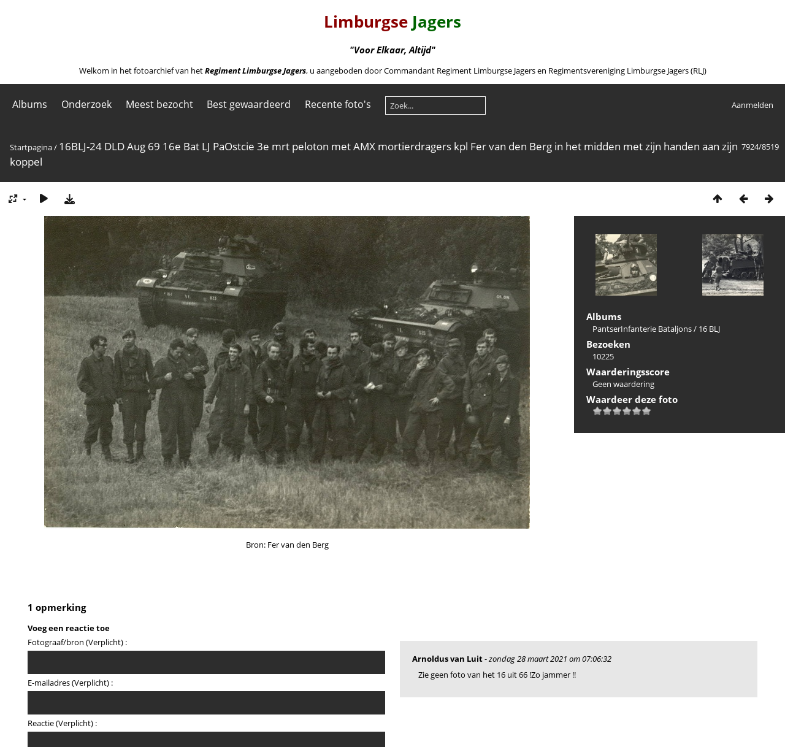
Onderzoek (86, 104)
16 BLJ (709, 328)
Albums (29, 104)
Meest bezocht (159, 104)
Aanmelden (752, 104)
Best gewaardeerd (249, 104)
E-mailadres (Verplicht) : (70, 682)
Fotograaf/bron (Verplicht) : (77, 642)
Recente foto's (338, 104)
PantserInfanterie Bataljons (642, 328)
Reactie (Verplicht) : (62, 723)
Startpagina (31, 147)
